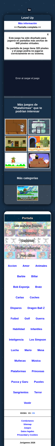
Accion (12, 265)
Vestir (27, 402)
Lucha (15, 350)
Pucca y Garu (19, 381)
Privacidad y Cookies (27, 435)
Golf (27, 318)
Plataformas (18, 371)
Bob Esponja (21, 286)
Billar (34, 276)
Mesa (40, 350)
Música (36, 360)
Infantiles (36, 329)
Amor (26, 265)
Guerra (40, 318)
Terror (38, 392)
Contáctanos (27, 421)
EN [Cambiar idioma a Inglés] (33, 413)
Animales (41, 265)
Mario (28, 350)
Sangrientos (20, 392)
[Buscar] (18, 9)
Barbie (21, 276)
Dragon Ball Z (36, 308)
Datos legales (27, 431)
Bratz (38, 286)
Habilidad (19, 329)
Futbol (15, 318)
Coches (34, 297)
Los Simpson (37, 339)
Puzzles (39, 381)
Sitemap (27, 424)
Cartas (20, 297)
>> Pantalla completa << (27, 27)
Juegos (27, 428)
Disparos (16, 308)
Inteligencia (16, 339)
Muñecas (20, 360)
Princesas (38, 371)
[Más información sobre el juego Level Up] (27, 23)
